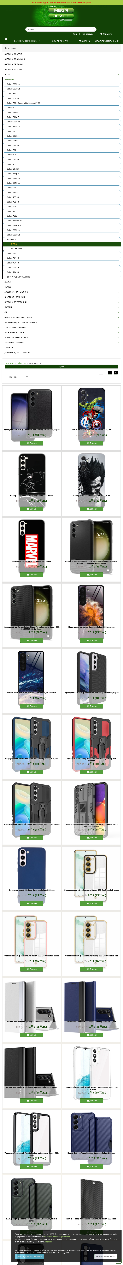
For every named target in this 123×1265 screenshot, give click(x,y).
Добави (32, 443)
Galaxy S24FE (12, 192)
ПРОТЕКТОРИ (16, 249)
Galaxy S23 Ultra (13, 230)
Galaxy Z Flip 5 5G (14, 225)
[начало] (6, 39)
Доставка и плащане (106, 41)
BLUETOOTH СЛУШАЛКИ (15, 297)
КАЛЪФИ (14, 244)
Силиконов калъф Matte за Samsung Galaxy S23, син (31, 890)
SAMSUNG (9, 79)
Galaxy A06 (11, 164)
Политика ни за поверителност (57, 1237)
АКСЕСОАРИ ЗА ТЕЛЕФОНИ (16, 292)
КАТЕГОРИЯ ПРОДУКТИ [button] (27, 41)
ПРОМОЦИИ (84, 41)
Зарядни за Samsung (15, 59)
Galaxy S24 (11, 188)
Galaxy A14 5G (13, 272)
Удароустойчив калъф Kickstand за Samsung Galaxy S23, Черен (31, 824)
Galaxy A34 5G (13, 263)
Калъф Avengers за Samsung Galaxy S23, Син (91, 430)
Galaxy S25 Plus (13, 127)
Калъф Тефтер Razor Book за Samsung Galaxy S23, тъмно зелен (31, 1220)
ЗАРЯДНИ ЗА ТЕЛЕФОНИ (16, 302)
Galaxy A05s (12, 216)
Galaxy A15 (11, 211)
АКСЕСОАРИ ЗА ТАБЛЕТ (15, 332)
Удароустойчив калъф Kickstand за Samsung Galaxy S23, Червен (91, 759)
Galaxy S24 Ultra (13, 178)
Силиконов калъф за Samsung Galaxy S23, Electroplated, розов (31, 956)
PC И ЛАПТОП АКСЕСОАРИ (16, 337)
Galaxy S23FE (12, 253)
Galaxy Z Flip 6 (13, 174)
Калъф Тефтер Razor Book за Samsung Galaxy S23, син (91, 1153)
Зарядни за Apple (13, 54)
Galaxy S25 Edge (13, 136)
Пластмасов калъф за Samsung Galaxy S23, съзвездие (31, 693)
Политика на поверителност (17, 11)
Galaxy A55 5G (13, 197)
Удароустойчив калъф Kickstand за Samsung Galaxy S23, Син (31, 758)
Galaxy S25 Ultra (13, 122)
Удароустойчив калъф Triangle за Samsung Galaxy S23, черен (91, 693)
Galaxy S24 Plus (13, 183)
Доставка (9, 8)
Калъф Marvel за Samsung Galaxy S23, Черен (31, 561)
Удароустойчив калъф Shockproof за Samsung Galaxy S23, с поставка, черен (91, 825)
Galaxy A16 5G (13, 159)
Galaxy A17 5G (13, 145)
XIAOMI (8, 282)
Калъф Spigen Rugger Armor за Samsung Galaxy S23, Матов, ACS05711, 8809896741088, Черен (91, 562)
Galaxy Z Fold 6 (13, 169)
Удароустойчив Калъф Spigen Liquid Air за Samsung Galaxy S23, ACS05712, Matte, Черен (31, 628)
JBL (6, 312)
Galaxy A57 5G (13, 98)
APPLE (7, 74)
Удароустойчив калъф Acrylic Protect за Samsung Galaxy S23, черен (32, 1154)
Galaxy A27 (11, 108)
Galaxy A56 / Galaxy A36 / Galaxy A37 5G (23, 103)
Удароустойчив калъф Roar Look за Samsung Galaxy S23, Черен (31, 430)
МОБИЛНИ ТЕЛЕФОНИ (14, 343)
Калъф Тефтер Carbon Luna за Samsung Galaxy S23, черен (91, 1219)
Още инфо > (50, 1242)
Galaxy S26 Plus (13, 89)
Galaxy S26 (11, 94)
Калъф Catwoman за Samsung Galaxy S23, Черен (31, 495)
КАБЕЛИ (8, 307)
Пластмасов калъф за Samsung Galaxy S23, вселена (91, 627)
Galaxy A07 (11, 150)
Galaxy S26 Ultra (13, 84)
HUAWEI (8, 287)
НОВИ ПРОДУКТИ (59, 41)
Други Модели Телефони (17, 353)
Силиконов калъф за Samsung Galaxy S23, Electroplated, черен (91, 890)
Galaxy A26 (11, 155)
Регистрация (86, 34)
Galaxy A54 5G (13, 258)
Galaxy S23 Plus (13, 235)
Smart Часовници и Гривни (18, 317)
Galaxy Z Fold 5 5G (14, 221)
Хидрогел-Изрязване (15, 327)
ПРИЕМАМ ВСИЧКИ (105, 1256)
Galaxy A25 (11, 207)
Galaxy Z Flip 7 (13, 117)
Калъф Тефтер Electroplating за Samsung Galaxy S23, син (91, 1021)
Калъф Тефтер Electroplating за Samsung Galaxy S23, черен (31, 1087)
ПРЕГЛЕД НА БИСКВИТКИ (29, 1256)
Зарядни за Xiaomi (14, 64)
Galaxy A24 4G (13, 268)
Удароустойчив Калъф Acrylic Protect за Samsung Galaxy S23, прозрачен (91, 1088)
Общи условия (21, 8)
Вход (74, 34)
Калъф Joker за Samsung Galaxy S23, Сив (91, 495)
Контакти (9, 13)
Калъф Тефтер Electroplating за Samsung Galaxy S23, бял (31, 1021)
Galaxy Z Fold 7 (13, 112)
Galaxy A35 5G (13, 202)
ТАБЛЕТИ (9, 347)
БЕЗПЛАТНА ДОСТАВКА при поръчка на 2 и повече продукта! (61, 2)
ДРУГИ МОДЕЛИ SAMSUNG (18, 277)
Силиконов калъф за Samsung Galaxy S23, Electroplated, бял (91, 956)
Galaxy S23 (11, 240)
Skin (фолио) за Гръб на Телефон (21, 322)
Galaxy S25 (11, 131)
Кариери (18, 13)
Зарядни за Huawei (14, 69)
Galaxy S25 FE (12, 141)
